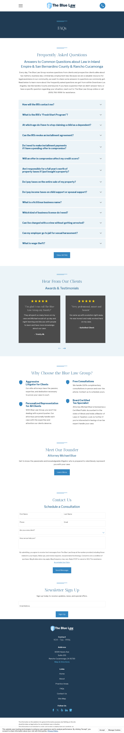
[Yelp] (62, 710)
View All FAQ (62, 255)
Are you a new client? (27, 530)
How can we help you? (27, 538)
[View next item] (64, 348)
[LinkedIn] (66, 710)
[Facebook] (53, 710)
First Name (24, 514)
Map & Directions (62, 662)
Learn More (62, 472)
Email (66, 522)
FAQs (62, 689)
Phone (22, 522)
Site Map (62, 699)
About (62, 679)
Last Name (68, 514)
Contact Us (62, 694)
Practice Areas (61, 684)
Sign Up (62, 614)
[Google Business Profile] (70, 710)
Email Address (25, 606)
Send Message (61, 570)
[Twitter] (57, 710)
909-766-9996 (62, 639)
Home (62, 674)
